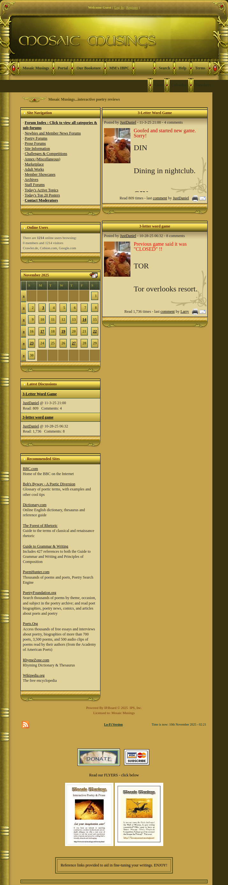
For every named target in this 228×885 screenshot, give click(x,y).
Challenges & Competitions (46, 153)
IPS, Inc (135, 708)
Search (164, 68)
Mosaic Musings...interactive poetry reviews (84, 99)
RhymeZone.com (36, 660)
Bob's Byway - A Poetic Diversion (49, 484)
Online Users (37, 227)
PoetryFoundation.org (39, 592)
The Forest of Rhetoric (40, 525)
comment (160, 198)
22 (95, 331)
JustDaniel (31, 403)
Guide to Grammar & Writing (45, 546)
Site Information (37, 148)
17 (42, 331)
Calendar (179, 85)
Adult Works (34, 169)
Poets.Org (30, 623)
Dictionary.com (34, 505)
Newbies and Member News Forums (53, 133)
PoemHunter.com (36, 572)
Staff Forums (35, 184)
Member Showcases (40, 174)
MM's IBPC (119, 68)
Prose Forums (35, 143)
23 (31, 343)
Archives (31, 179)
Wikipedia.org (33, 675)
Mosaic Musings (36, 68)
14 (84, 319)
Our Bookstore (89, 68)
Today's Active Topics (41, 190)
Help (183, 68)
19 (63, 331)
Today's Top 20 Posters (42, 195)
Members (203, 85)
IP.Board (110, 708)
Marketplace (34, 164)
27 (74, 343)
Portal (63, 68)
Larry (184, 311)
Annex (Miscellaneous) (42, 159)
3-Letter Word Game (39, 394)
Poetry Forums (36, 138)
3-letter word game (37, 417)
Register (132, 7)
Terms (200, 68)
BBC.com (30, 468)
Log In (119, 7)
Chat (159, 85)
